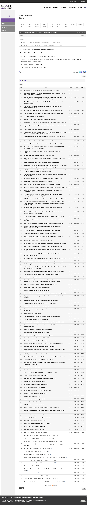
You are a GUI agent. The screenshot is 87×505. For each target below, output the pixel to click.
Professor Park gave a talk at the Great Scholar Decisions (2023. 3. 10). (41, 181)
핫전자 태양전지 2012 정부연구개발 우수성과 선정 (36, 451)
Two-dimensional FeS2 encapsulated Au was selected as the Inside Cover (42, 274)
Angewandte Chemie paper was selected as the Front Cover (38, 359)
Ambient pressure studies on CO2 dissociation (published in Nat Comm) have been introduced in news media (44, 254)
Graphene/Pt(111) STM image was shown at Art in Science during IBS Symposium (44, 343)
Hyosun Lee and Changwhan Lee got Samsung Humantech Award (40, 341)
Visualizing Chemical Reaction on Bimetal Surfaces (36, 306)
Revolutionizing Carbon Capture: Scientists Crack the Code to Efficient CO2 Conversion (45, 122)
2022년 (44, 24)
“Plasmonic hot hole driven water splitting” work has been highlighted (40, 233)
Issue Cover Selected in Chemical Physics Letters (36, 370)
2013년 (44, 26)
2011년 (58, 26)
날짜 (77, 87)
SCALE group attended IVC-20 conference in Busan (36, 354)
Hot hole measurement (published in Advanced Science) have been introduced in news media (45, 250)
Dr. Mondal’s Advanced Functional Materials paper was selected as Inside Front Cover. (45, 258)
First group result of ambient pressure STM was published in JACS (40, 378)
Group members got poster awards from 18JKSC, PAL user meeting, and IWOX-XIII (44, 216)
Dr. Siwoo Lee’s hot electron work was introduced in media (38, 240)
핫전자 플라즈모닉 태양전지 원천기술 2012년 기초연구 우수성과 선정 (40, 479)
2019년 (65, 24)
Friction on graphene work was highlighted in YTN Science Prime (39, 346)
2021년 (51, 24)
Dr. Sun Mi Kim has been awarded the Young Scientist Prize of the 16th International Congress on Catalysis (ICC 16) (44, 363)
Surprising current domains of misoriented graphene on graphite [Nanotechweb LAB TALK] (44, 411)
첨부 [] (22, 72)
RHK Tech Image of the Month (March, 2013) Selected (37, 448)
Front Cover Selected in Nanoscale (32, 313)
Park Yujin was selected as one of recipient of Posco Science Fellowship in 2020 (43, 246)
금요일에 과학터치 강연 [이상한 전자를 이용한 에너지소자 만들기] (39, 438)
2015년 (29, 26)
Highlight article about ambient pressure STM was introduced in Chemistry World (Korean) (43, 296)
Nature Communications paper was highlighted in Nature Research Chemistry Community (42, 309)
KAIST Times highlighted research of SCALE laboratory (37, 423)
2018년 (73, 24)
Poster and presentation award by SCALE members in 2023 (38, 141)
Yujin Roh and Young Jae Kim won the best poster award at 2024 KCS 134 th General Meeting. (44, 137)
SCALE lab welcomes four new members (34, 405)
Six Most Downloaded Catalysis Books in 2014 (35, 393)
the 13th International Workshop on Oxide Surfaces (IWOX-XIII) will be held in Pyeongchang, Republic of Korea (42, 227)
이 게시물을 (75, 72)
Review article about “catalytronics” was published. (36, 332)
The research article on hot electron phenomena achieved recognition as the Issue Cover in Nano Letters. (45, 174)
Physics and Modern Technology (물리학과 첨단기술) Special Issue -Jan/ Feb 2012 (44, 481)
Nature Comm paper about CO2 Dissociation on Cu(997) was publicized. (41, 162)
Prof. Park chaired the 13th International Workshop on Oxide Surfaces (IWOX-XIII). (44, 223)
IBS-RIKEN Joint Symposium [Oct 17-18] (34, 277)
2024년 (29, 24)
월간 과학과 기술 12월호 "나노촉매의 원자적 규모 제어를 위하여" (39, 463)
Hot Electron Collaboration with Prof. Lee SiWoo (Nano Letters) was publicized (43, 178)
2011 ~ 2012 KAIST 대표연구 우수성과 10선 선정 (36, 476)
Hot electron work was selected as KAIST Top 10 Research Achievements (41, 338)
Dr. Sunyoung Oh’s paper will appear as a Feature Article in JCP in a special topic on (44, 264)
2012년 (51, 26)
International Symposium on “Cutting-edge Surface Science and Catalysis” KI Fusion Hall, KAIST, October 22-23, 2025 (44, 93)
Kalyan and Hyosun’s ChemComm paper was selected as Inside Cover (41, 300)
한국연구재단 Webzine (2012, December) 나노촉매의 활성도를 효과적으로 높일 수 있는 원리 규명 (45, 444)
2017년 (80, 24)
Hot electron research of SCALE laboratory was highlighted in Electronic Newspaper (44, 271)
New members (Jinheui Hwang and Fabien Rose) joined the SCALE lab (41, 435)
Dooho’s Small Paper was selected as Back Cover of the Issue (39, 155)
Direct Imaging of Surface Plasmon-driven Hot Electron (37, 287)
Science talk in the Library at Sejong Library (34, 381)
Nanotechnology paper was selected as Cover (35, 420)
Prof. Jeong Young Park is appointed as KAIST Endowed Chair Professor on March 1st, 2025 (45, 125)
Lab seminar (4, 27)
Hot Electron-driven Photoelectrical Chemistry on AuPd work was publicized (42, 90)
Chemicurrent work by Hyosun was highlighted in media (37, 415)
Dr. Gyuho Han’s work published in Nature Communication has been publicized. (43, 110)
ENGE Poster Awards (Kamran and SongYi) (34, 426)
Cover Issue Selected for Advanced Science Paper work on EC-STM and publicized (44, 143)
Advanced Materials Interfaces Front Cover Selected (36, 375)
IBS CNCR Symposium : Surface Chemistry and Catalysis (38, 329)
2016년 (22, 26)
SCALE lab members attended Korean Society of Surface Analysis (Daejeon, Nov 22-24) (45, 187)
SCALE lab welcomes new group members (34, 387)
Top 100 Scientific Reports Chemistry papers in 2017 (37, 319)
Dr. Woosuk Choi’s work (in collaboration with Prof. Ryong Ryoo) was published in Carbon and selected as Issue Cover (43, 212)
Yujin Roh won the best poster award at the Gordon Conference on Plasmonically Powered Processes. (43, 102)
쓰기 (84, 488)
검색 (20, 488)
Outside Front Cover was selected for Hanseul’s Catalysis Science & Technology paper (45, 243)
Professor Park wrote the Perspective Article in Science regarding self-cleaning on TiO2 (45, 293)
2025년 (22, 24)
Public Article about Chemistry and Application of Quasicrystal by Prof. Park (42, 184)
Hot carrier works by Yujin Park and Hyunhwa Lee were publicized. (40, 119)
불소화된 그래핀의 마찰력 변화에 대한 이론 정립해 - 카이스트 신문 (40, 460)
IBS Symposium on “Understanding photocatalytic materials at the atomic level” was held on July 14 (44, 350)
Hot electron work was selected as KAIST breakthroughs (37, 390)
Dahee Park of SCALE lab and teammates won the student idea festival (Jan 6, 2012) (44, 457)
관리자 (21, 35)
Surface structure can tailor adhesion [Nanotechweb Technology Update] (41, 407)
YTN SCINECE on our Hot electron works (34, 116)
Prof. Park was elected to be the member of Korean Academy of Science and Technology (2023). (42, 190)
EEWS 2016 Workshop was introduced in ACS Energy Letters (38, 335)
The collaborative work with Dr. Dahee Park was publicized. (38, 129)
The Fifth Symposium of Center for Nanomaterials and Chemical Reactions (42, 316)
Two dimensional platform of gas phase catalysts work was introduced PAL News (43, 113)
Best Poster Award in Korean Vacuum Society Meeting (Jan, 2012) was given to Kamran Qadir (45, 469)
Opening (4, 30)
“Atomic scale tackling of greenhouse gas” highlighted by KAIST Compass (42, 230)
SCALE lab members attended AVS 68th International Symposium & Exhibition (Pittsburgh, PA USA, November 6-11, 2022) (43, 195)
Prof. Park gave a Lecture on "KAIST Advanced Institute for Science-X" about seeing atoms (44, 158)
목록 (84, 76)
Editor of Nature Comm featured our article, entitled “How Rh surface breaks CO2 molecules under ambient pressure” (43, 237)
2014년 (37, 26)
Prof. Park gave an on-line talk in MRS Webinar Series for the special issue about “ (44, 261)
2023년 (37, 24)
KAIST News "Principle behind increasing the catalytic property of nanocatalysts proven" (45, 441)
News (3, 20)
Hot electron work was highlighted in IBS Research (36, 384)
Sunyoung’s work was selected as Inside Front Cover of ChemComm (40, 303)
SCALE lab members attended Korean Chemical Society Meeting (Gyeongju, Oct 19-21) (45, 199)
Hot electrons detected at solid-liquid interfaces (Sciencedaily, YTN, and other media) (44, 357)
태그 (22, 488)
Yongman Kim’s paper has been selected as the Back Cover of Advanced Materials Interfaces (44, 219)
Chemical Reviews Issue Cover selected (33, 402)
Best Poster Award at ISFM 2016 (32, 367)
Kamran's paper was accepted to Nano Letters (35, 432)
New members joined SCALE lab (32, 466)
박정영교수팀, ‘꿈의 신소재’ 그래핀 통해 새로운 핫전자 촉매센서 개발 (41, 32)
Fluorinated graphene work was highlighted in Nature (36, 454)
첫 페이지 (48, 485)
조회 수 (83, 87)
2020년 (58, 24)
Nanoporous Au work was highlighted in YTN (34, 399)
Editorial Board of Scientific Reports (32, 396)
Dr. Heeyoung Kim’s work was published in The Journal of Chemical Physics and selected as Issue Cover (43, 208)
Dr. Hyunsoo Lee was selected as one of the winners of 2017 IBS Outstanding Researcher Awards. (43, 325)
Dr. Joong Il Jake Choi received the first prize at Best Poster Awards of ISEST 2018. (44, 322)
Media (3, 23)
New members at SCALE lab (31, 473)
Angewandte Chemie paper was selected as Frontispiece (37, 418)
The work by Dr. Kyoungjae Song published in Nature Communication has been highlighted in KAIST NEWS (43, 106)
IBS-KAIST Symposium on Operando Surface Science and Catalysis (40, 284)
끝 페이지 (56, 485)
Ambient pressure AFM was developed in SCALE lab (36, 290)
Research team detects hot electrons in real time (32, 52)
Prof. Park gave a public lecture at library (34, 429)
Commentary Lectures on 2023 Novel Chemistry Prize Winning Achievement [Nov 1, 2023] (44, 151)
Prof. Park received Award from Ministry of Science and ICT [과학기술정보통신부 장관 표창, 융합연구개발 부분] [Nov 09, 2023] (44, 147)
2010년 (65, 26)
